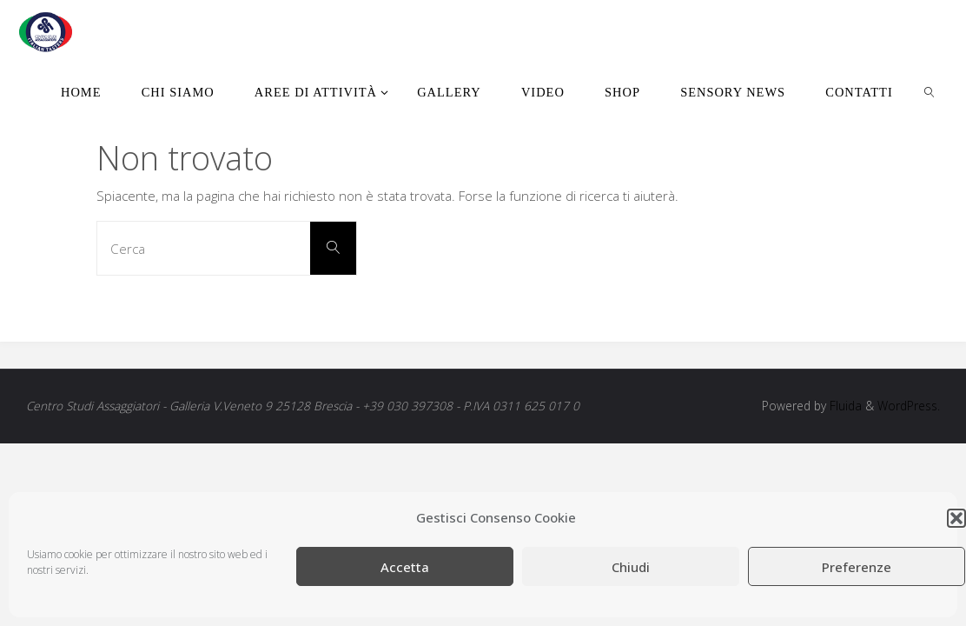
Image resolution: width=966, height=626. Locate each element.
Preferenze (856, 567)
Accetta (404, 567)
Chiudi (631, 567)
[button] (956, 518)
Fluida (844, 405)
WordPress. (908, 405)
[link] (930, 91)
